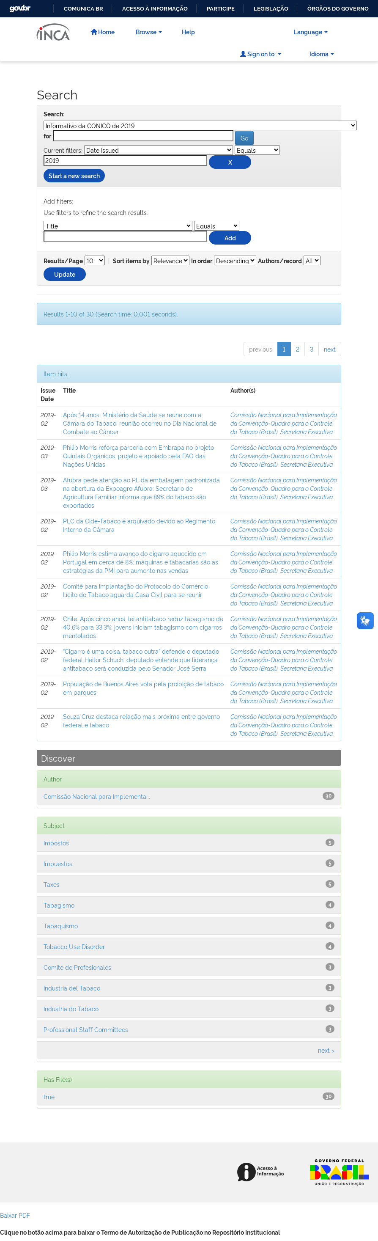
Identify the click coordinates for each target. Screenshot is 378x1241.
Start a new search (74, 175)
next (330, 349)
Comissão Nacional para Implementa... (97, 796)
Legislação (271, 9)
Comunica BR (83, 9)
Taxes (52, 884)
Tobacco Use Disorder (74, 946)
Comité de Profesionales (77, 967)
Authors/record (280, 261)
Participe (221, 9)
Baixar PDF (15, 1215)
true (49, 1096)
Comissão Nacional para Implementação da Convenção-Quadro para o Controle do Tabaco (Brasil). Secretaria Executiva (283, 422)
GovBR (19, 6)
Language (311, 32)
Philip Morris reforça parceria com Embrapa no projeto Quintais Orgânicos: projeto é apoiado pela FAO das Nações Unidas (138, 455)
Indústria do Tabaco (71, 1008)
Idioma (322, 54)
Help (188, 32)
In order (201, 261)
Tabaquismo (61, 926)
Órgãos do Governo (338, 9)
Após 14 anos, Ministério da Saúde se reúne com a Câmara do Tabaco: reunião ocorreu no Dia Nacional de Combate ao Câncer (139, 422)
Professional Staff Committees (86, 1029)
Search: (54, 114)
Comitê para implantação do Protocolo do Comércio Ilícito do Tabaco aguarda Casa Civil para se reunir (135, 590)
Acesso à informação (155, 9)
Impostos (56, 843)
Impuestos (58, 863)
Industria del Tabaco (72, 988)
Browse (149, 32)
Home (103, 32)
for (47, 136)
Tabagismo (59, 905)
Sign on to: (260, 54)
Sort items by (131, 261)
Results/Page (63, 261)
